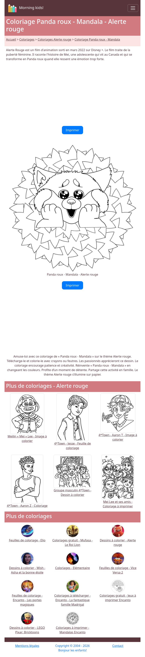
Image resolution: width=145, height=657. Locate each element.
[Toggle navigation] (133, 8)
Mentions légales (27, 646)
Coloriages (26, 39)
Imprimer (72, 130)
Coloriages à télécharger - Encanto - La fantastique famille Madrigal (72, 595)
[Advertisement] (72, 93)
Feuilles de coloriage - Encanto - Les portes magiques (27, 595)
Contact (117, 646)
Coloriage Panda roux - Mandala (97, 39)
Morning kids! (25, 8)
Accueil (11, 39)
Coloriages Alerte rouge (54, 39)
